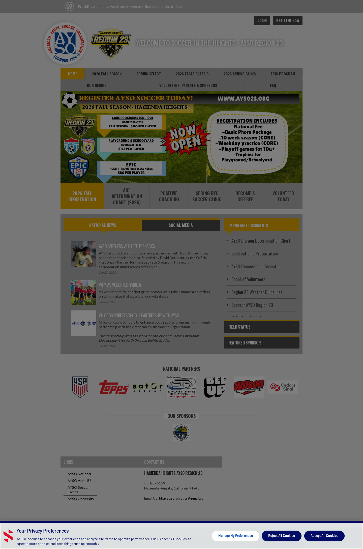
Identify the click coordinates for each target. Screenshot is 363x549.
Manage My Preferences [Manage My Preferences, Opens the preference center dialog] (235, 536)
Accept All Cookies (324, 536)
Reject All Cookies (281, 536)
